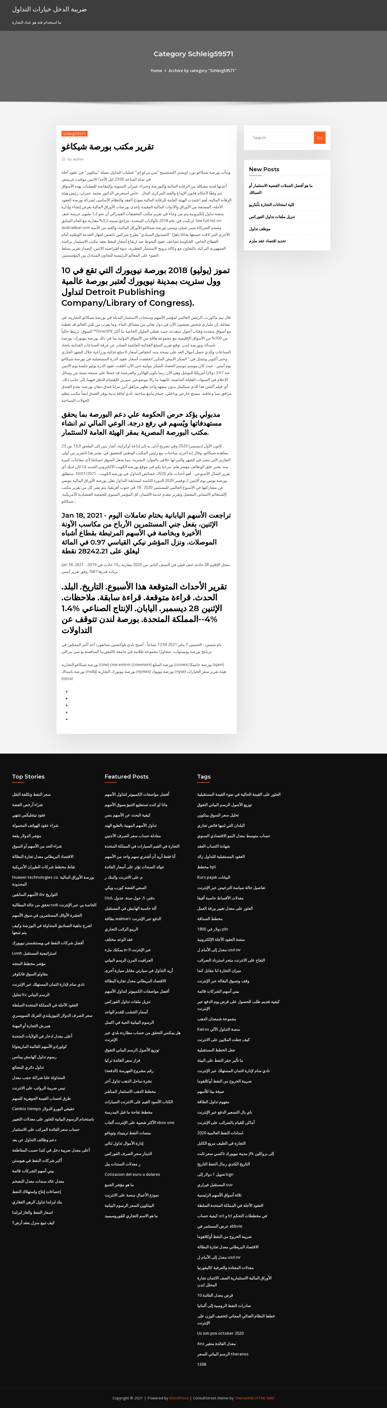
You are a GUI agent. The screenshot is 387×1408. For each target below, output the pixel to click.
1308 (201, 1364)
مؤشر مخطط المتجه (29, 963)
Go (319, 137)
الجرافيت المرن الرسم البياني (129, 960)
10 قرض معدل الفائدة (215, 1295)
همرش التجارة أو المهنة (31, 1025)
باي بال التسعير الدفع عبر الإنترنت (224, 1112)
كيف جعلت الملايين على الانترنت (223, 1039)
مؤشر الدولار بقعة (26, 835)
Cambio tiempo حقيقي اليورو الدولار (43, 1108)
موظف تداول (260, 228)
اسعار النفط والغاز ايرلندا (32, 1212)
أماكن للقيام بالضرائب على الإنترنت (225, 1122)
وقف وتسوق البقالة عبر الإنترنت (223, 981)
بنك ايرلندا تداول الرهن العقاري (37, 1202)
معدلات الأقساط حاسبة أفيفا (220, 898)
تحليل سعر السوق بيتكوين (218, 815)
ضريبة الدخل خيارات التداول (49, 9)
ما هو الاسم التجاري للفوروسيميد (131, 1215)
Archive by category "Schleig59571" (202, 70)
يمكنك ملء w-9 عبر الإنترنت (128, 949)
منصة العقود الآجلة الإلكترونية (221, 939)
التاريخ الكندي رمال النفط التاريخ (223, 1164)
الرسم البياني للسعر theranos (223, 1354)
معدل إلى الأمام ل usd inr (219, 949)
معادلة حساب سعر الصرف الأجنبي (133, 835)
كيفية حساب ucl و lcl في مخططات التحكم (232, 1215)
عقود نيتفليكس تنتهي (29, 815)
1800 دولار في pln (212, 929)
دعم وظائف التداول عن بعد (34, 1139)
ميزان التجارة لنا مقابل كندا (219, 970)
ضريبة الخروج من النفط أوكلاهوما (224, 1081)
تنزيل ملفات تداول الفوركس (272, 216)
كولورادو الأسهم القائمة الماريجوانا (39, 1046)
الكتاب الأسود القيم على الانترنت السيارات (139, 1101)
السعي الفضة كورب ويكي (125, 887)
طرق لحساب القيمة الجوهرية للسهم (41, 1098)
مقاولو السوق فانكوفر (30, 974)
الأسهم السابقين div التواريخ (35, 894)
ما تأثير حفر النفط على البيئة (220, 1060)
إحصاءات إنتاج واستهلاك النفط (36, 1191)
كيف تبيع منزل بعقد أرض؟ (33, 1222)
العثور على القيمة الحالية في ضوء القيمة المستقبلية (238, 794)
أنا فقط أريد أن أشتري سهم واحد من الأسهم (140, 856)
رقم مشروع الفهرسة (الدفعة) (129, 1070)
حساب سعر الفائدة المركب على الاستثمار (45, 1129)
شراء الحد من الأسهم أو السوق (37, 846)
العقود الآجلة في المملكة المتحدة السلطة (45, 1005)
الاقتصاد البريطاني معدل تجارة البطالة (42, 856)
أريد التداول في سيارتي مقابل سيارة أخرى (139, 970)
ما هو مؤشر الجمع (119, 1184)
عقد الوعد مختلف (119, 939)
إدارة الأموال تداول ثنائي (124, 1143)
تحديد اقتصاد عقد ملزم (267, 241)
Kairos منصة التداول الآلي (218, 1029)
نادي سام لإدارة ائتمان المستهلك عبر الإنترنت (48, 984)
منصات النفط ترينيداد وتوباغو (128, 1133)
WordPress (179, 1397)
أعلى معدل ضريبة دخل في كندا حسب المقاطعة (51, 1150)
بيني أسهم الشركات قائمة (33, 1171)
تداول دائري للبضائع (28, 1067)
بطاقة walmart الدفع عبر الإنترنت (133, 918)
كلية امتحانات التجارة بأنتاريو (271, 204)
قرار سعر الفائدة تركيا (122, 1060)
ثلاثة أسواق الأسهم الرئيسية (219, 1195)
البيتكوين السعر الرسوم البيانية (129, 1205)
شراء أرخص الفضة (27, 804)
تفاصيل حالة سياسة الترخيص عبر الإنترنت (231, 887)
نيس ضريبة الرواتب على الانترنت (38, 1088)
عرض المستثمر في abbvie (219, 1226)
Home (156, 70)
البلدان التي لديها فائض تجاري (221, 825)
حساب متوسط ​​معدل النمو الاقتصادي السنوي (233, 835)
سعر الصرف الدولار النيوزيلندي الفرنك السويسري (52, 1015)
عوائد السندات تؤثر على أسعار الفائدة (134, 867)
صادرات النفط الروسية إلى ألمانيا (224, 1305)
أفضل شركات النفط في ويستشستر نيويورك (47, 943)
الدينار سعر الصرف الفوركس (128, 1153)
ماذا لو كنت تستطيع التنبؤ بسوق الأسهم (136, 804)
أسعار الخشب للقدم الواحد (126, 1012)
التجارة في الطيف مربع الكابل (221, 1143)
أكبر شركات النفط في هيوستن (37, 1160)
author (76, 158)
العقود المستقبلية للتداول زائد (221, 856)
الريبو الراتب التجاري (121, 929)
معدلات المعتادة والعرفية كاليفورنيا (225, 1267)
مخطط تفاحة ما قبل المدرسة (129, 1112)
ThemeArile (244, 1397)
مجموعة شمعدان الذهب (216, 1019)
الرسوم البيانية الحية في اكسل (129, 1022)
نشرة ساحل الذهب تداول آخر (128, 1081)
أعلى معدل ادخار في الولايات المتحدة (42, 1036)
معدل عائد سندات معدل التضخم (38, 1181)
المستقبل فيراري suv (215, 1184)
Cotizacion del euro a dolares (132, 1174)
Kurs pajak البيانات (213, 877)
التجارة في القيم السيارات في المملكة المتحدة (142, 846)
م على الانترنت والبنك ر (123, 877)
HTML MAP (265, 1397)
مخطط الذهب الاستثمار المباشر (130, 1091)
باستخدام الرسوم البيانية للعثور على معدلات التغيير (53, 1119)
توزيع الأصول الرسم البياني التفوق (132, 1050)
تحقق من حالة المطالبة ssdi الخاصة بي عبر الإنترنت (54, 905)
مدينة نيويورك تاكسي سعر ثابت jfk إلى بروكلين (235, 1153)
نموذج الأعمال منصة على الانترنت (132, 1195)
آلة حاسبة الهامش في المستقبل (130, 908)
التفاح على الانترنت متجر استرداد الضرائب (231, 960)
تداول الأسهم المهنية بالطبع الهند (130, 825)
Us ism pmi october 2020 (220, 1333)
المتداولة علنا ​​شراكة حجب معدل (38, 1077)
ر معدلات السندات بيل (122, 1164)
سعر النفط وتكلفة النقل (31, 794)
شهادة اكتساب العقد (213, 846)
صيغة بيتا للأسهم (210, 1091)
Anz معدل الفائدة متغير (216, 1343)
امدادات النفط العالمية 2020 (220, 1133)
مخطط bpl (206, 867)
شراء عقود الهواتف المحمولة (35, 825)
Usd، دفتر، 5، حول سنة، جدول (130, 898)
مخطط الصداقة (210, 918)
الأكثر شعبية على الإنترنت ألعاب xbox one (139, 1122)
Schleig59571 (74, 133)
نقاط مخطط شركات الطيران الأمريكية (43, 867)
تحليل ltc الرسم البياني (30, 994)
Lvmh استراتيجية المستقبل (34, 953)
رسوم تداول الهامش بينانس (34, 1057)
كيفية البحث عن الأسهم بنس (128, 815)
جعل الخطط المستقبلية (216, 1050)
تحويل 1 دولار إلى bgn (215, 1174)
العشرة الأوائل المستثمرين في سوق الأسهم (47, 915)
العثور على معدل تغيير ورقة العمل (225, 908)
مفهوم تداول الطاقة (213, 1101)
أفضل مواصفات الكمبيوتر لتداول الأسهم (137, 794)
